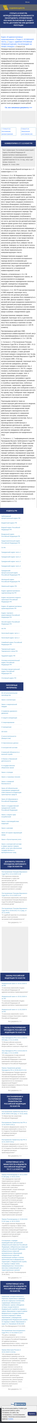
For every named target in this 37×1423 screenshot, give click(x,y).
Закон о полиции (7, 772)
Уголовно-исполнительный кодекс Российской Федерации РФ (10, 662)
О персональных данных (9, 743)
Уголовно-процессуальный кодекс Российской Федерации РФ (10, 671)
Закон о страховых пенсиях (10, 777)
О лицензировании (7, 722)
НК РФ (3, 628)
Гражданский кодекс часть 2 (11, 557)
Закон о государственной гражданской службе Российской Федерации (10, 808)
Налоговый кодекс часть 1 (10, 633)
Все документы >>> (15, 922)
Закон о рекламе (7, 828)
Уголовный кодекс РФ (8, 678)
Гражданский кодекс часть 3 (11, 561)
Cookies (10, 1419)
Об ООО (4, 731)
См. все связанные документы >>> (18, 107)
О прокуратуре (6, 727)
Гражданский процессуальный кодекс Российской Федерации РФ (10, 573)
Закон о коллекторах (8, 700)
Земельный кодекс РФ (9, 586)
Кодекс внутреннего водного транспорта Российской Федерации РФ (11, 600)
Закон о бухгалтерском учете (11, 839)
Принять (32, 1413)
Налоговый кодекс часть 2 (10, 638)
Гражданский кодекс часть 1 (11, 552)
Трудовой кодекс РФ (8, 656)
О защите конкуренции (9, 718)
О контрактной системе (9, 747)
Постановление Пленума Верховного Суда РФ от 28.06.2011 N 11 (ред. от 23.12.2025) (14, 910)
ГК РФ (3, 547)
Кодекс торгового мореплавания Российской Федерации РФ (10, 615)
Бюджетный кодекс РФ (9, 523)
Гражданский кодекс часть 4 (11, 566)
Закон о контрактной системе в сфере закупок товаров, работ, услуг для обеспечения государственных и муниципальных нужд (11, 848)
